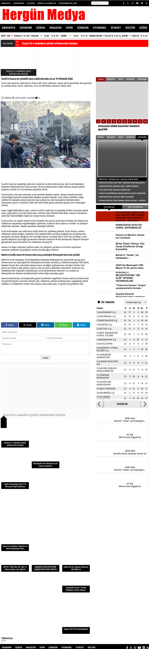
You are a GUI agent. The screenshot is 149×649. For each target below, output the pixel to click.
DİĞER (143, 27)
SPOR (69, 27)
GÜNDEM (83, 27)
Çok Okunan (109, 207)
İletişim (31, 3)
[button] (17, 42)
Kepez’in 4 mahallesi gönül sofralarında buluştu (50, 43)
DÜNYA (40, 27)
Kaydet (45, 357)
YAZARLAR (122, 404)
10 (145, 121)
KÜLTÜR (130, 27)
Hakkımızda (18, 3)
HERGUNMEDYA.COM (68, 3)
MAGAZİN (55, 27)
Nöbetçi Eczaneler (47, 3)
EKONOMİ (26, 27)
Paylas (10, 325)
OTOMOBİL (99, 27)
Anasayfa (5, 3)
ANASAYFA (8, 27)
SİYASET (116, 27)
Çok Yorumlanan (135, 207)
